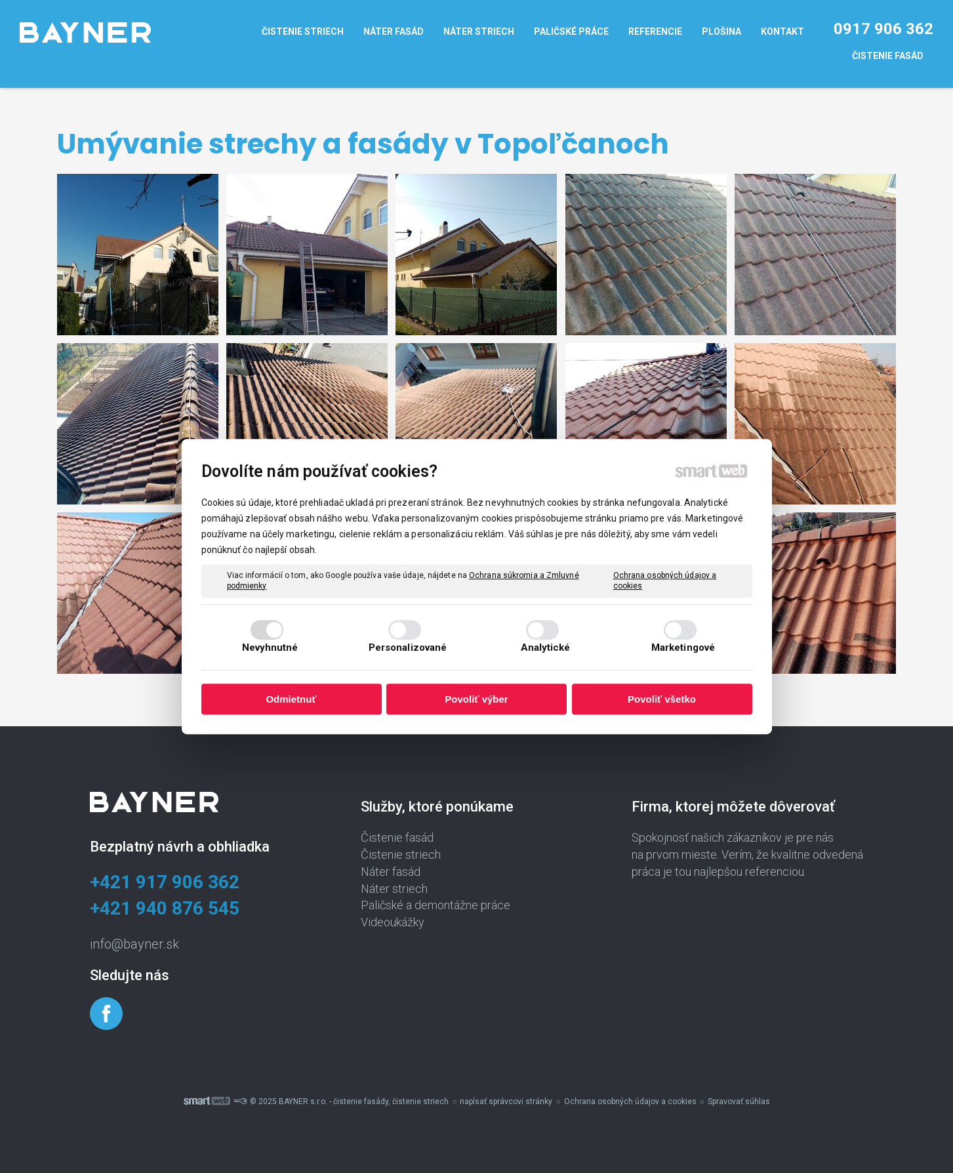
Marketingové (683, 647)
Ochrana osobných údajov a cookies (665, 580)
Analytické (546, 647)
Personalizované (408, 647)
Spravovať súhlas (739, 1101)
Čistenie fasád (397, 837)
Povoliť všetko (662, 699)
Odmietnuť (291, 699)
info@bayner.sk (134, 944)
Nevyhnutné (270, 647)
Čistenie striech (401, 854)
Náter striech (394, 888)
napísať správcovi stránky (506, 1101)
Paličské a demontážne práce (435, 905)
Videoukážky (392, 922)
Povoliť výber (476, 699)
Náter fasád (390, 871)
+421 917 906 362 (164, 882)
